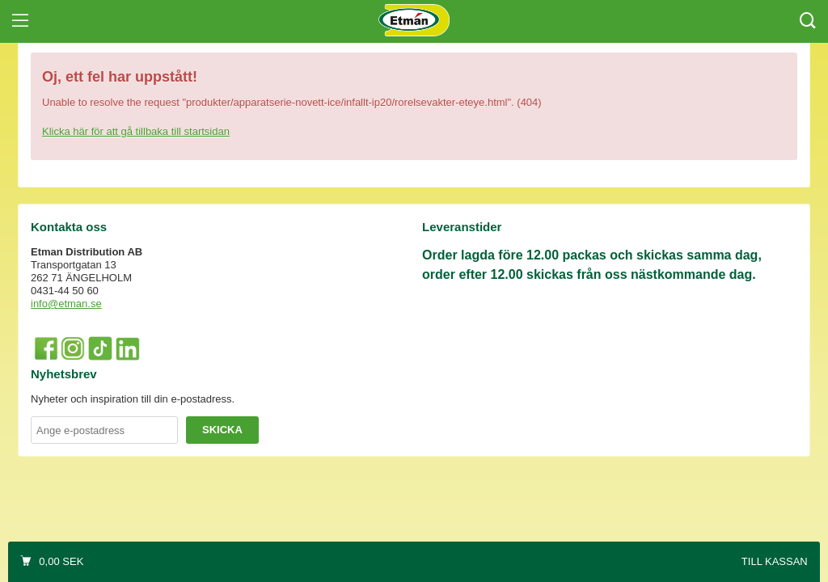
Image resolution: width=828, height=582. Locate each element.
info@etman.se (66, 303)
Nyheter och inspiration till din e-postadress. (132, 399)
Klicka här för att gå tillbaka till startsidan (136, 131)
